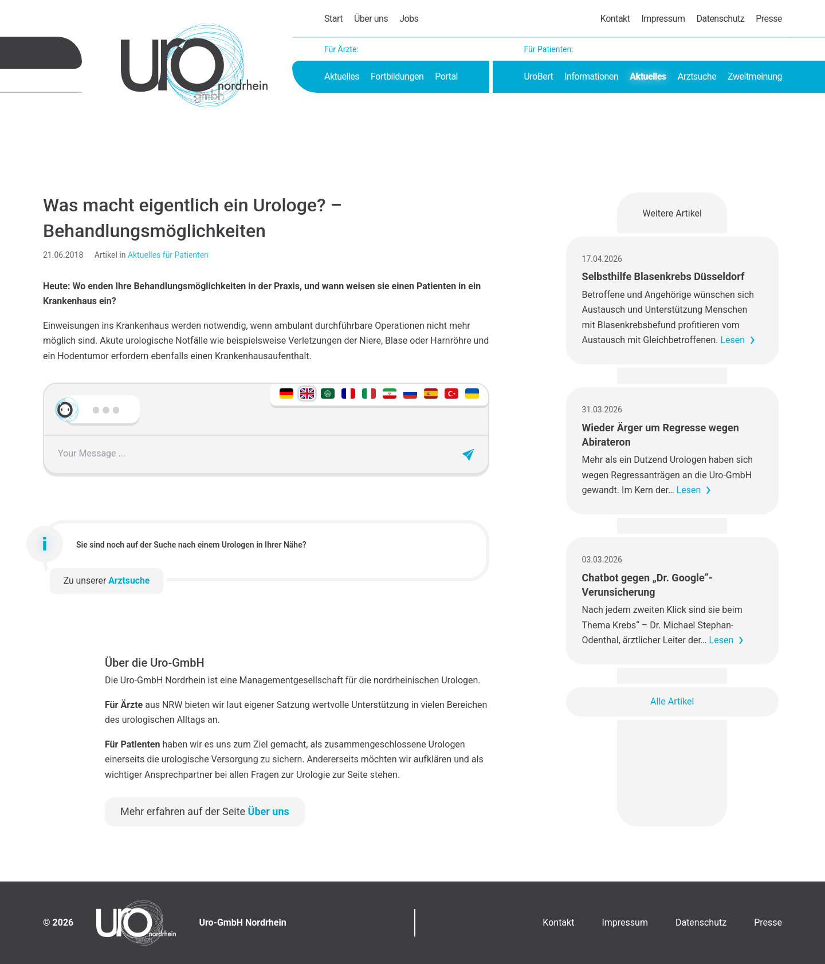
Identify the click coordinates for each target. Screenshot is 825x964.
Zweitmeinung (755, 76)
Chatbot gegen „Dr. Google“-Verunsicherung (647, 585)
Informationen (591, 76)
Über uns (371, 18)
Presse (769, 18)
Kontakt (615, 18)
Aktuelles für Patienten (168, 254)
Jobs (408, 18)
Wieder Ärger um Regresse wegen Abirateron (660, 435)
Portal (446, 76)
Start (333, 18)
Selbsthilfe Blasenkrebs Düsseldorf (663, 276)
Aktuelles (341, 76)
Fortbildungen (397, 76)
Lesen (732, 340)
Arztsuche (697, 76)
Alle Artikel (672, 701)
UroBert (538, 76)
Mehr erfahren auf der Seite (204, 811)
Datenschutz (720, 18)
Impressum (663, 18)
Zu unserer (107, 580)
